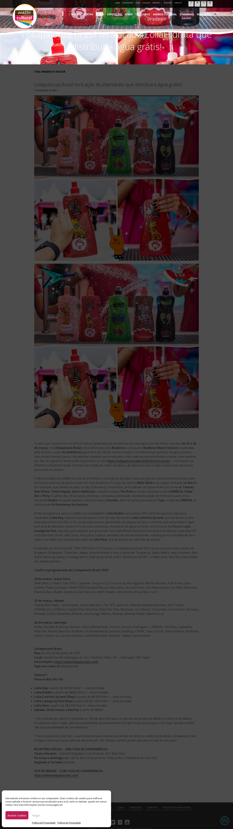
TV (147, 11)
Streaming (190, 11)
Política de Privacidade (44, 822)
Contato (178, 3)
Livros (155, 11)
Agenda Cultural (171, 11)
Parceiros (168, 3)
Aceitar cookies (16, 815)
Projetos (157, 3)
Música (94, 11)
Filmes (115, 11)
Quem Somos (127, 3)
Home (117, 3)
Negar (36, 815)
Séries (140, 11)
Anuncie (146, 3)
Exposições (128, 11)
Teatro (105, 11)
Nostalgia (205, 11)
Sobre (137, 3)
